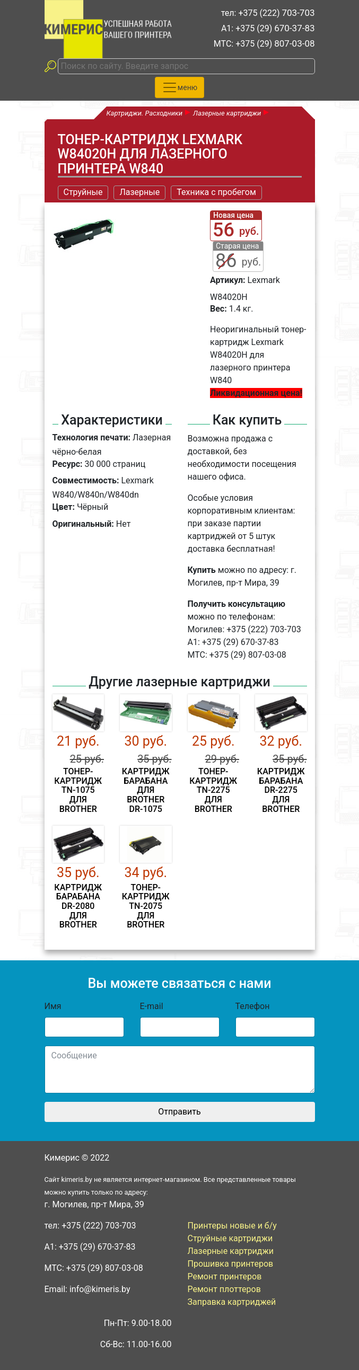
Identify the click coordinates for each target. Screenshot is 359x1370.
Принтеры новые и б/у (232, 1226)
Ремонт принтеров (225, 1276)
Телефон (252, 1006)
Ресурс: (67, 464)
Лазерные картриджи (231, 1251)
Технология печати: (91, 437)
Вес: (218, 309)
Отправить (179, 1112)
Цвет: (63, 507)
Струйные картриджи (230, 1238)
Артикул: (228, 280)
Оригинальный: (83, 524)
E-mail (151, 1006)
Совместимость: (85, 480)
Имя (53, 1006)
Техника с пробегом (216, 192)
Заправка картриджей (232, 1302)
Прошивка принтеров (231, 1264)
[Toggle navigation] (179, 87)
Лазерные (139, 192)
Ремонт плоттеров (224, 1289)
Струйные (83, 192)
